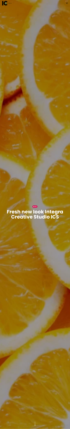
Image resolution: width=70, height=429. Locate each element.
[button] (67, 3)
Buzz (35, 206)
